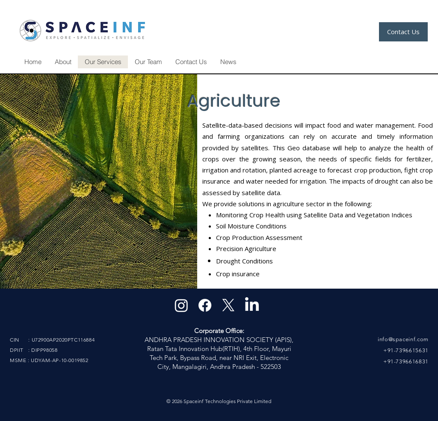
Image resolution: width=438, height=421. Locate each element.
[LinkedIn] (251, 305)
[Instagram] (181, 305)
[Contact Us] (403, 31)
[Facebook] (204, 305)
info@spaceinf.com (403, 339)
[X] (228, 305)
